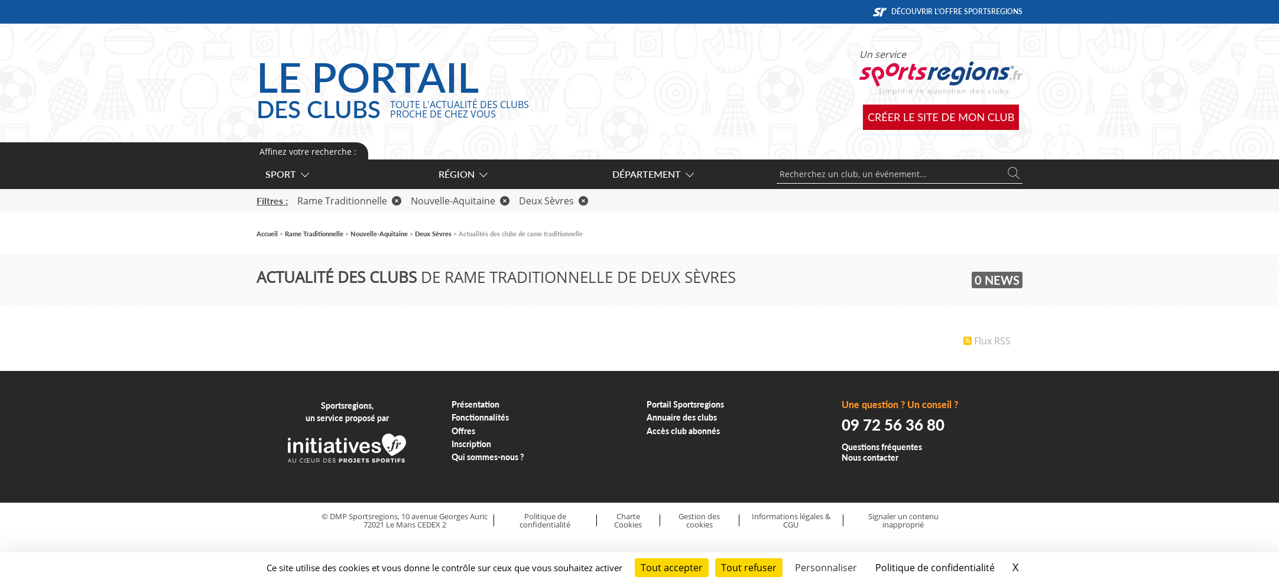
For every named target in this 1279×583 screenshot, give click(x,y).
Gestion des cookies (699, 520)
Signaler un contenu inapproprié (903, 520)
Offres (463, 431)
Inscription (471, 444)
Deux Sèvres (553, 200)
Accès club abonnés (683, 431)
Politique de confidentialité (545, 520)
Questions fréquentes (882, 447)
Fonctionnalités (480, 417)
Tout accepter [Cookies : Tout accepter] (672, 567)
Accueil (267, 233)
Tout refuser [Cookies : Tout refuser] (749, 567)
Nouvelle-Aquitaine (460, 200)
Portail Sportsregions (685, 404)
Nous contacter (870, 457)
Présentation (475, 404)
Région (462, 174)
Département (652, 174)
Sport (286, 174)
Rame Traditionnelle (349, 200)
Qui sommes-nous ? (488, 457)
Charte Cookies (628, 520)
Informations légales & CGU (791, 520)
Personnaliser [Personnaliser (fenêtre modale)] (826, 567)
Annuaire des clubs (682, 417)
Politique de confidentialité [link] (935, 567)
